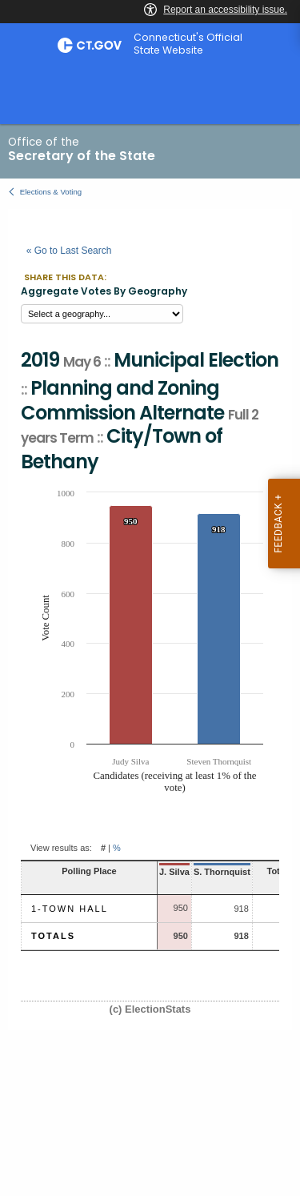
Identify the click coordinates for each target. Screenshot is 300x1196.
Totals (53, 936)
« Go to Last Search (69, 250)
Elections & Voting (51, 191)
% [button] (117, 848)
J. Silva (174, 872)
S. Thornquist (222, 872)
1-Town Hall (69, 908)
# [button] (103, 848)
